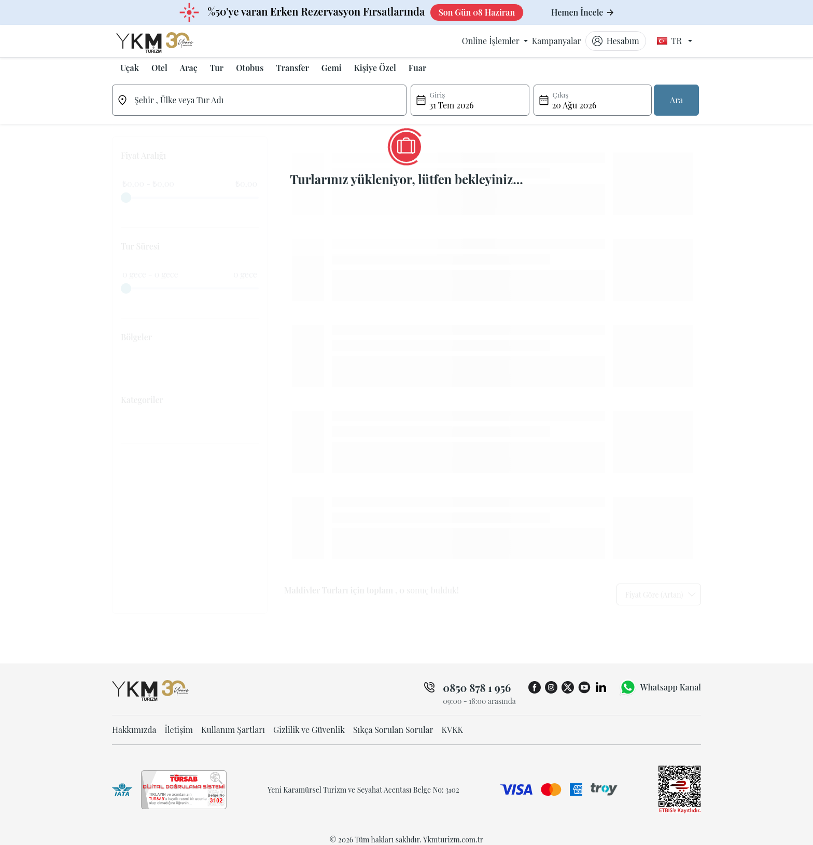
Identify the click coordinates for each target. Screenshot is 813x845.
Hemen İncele (582, 12)
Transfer (292, 67)
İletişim (179, 729)
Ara (676, 99)
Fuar (417, 67)
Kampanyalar (556, 40)
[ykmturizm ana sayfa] (164, 41)
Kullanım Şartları (233, 729)
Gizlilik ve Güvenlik (309, 729)
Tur (216, 67)
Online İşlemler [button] (492, 40)
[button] (129, 68)
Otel (159, 67)
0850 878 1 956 (477, 688)
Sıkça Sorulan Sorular (393, 729)
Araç (189, 67)
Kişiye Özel (375, 67)
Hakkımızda (134, 729)
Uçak (129, 67)
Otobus (249, 67)
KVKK (453, 729)
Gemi (331, 67)
